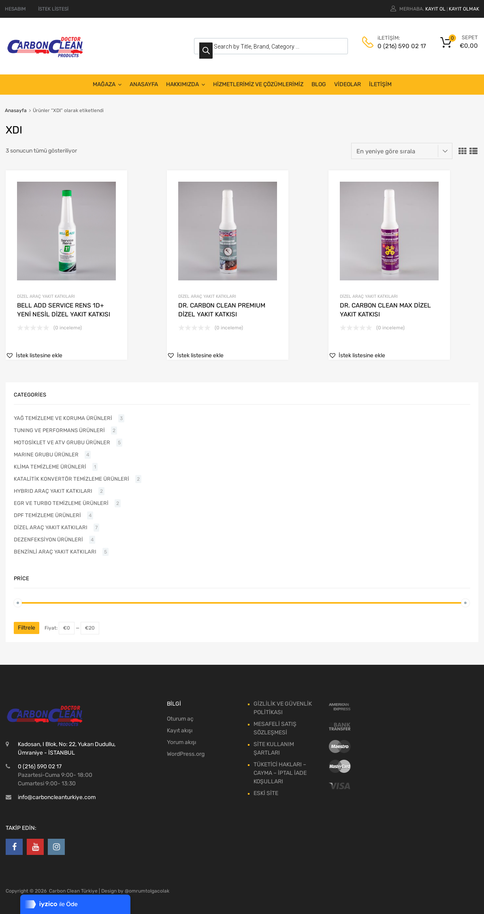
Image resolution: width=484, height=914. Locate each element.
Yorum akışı (181, 742)
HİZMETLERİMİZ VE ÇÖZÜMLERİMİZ (258, 84)
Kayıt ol (435, 9)
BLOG (318, 84)
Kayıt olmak (464, 9)
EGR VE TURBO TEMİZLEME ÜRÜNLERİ (61, 503)
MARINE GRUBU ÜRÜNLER (46, 455)
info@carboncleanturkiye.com (57, 797)
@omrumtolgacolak (147, 891)
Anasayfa (16, 110)
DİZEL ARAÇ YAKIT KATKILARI (46, 296)
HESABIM (15, 9)
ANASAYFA (144, 84)
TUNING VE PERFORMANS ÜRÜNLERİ (59, 430)
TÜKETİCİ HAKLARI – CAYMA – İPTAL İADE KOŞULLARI (280, 773)
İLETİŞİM (380, 84)
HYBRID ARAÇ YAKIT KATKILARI (53, 491)
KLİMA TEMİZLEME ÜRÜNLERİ (50, 467)
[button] (34, 355)
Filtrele (26, 627)
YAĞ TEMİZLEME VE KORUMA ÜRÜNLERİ (63, 418)
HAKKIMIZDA (185, 84)
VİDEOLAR (347, 84)
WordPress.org (186, 754)
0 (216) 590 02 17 (397, 46)
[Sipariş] (401, 151)
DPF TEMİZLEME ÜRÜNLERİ (47, 515)
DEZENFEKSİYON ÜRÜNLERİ (48, 540)
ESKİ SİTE (266, 793)
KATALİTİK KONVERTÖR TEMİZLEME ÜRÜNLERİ (71, 479)
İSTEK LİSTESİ (53, 9)
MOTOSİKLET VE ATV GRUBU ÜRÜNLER (62, 442)
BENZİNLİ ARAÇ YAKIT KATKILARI (55, 552)
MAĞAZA (107, 84)
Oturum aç (180, 718)
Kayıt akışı (179, 730)
